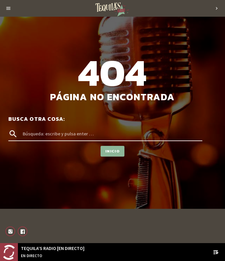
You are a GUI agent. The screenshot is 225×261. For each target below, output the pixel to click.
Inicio (112, 151)
